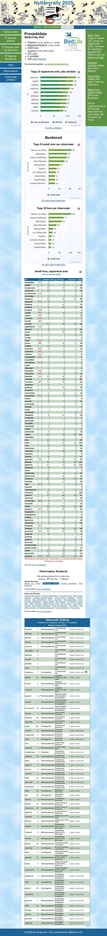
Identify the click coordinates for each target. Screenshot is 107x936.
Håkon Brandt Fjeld (51, 604)
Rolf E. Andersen (55, 600)
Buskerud (66, 27)
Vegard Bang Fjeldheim (65, 598)
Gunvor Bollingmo (62, 608)
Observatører (11, 71)
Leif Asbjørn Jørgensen (45, 608)
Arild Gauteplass (70, 600)
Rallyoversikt (11, 32)
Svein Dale (94, 76)
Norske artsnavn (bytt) (51, 274)
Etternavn (64, 579)
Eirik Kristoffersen (39, 600)
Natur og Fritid (95, 57)
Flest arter (52, 579)
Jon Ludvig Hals (65, 596)
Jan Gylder (73, 606)
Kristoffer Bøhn (48, 602)
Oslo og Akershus (51, 27)
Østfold (38, 27)
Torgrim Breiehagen (50, 596)
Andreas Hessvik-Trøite (42, 598)
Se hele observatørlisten (53, 200)
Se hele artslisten (53, 128)
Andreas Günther (92, 64)
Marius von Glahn (94, 91)
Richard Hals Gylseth (33, 596)
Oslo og (10, 48)
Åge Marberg (61, 602)
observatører (39, 59)
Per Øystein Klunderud (41, 606)
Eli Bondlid (71, 602)
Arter (10, 65)
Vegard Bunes (65, 604)
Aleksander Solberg (51, 583)
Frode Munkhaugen (59, 606)
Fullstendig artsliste (11, 78)
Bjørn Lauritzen (36, 604)
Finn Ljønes (74, 608)
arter (34, 53)
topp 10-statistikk (38, 565)
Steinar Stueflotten (68, 583)
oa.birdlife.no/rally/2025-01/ (57, 64)
